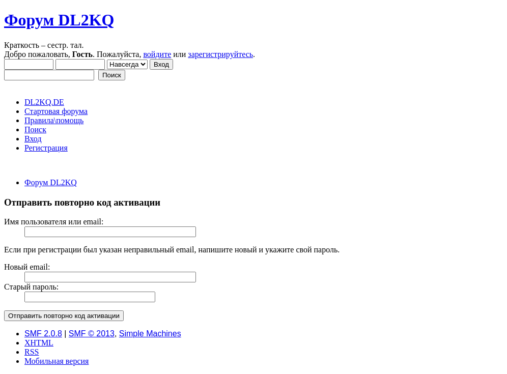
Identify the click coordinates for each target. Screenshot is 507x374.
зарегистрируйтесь (220, 54)
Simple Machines (150, 333)
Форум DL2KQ (59, 20)
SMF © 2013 (92, 333)
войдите (157, 54)
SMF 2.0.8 (43, 333)
